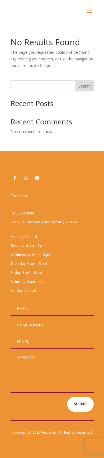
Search (84, 86)
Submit (80, 404)
